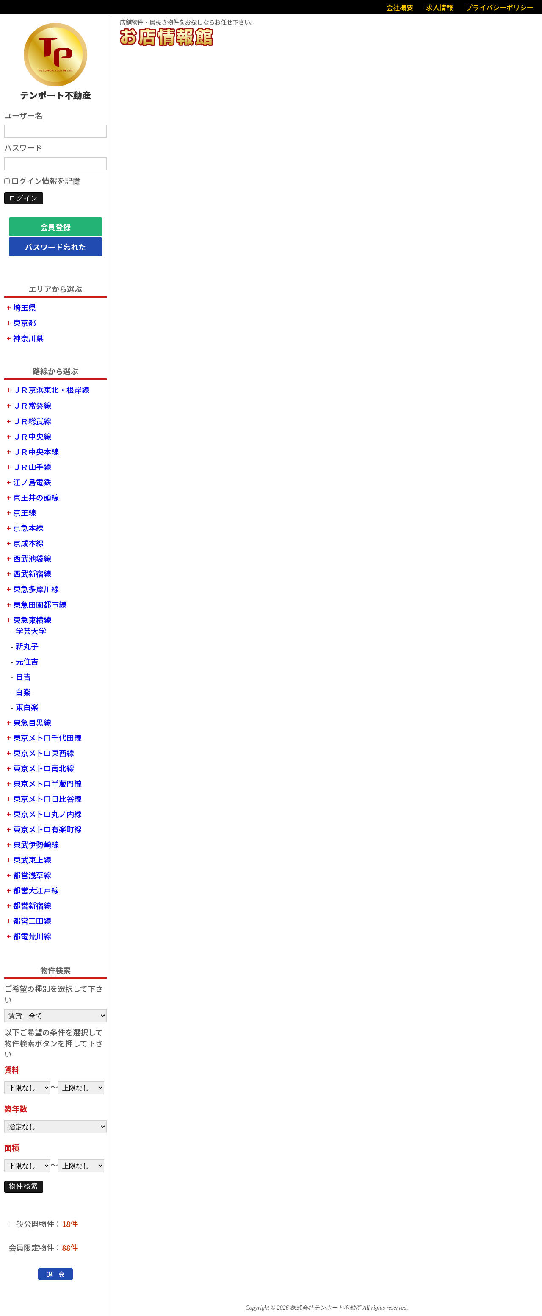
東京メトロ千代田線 (47, 737)
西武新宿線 (32, 573)
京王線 (24, 512)
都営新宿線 (32, 905)
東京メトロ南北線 (43, 767)
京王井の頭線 (36, 497)
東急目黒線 (32, 722)
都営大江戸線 (36, 890)
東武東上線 (32, 859)
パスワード (23, 147)
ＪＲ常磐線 (32, 405)
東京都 (24, 322)
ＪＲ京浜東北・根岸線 (51, 389)
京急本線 (28, 527)
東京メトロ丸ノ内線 (47, 813)
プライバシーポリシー (500, 7)
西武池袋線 (32, 558)
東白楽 (27, 706)
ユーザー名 (23, 115)
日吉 (23, 676)
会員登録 (55, 226)
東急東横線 (32, 619)
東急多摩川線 (36, 588)
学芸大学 (31, 630)
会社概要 (399, 7)
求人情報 (439, 7)
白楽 (23, 691)
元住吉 (27, 661)
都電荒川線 (32, 935)
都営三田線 (32, 920)
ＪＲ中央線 (32, 436)
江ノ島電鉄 (32, 481)
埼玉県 (24, 307)
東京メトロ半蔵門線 (47, 783)
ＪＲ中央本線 (36, 451)
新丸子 (27, 645)
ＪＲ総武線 (32, 420)
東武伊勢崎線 (36, 844)
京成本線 (28, 542)
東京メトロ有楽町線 (47, 829)
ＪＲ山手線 (32, 466)
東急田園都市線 (39, 604)
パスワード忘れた (55, 246)
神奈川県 (28, 337)
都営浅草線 (32, 874)
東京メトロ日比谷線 (47, 798)
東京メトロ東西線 (43, 752)
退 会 (55, 1274)
